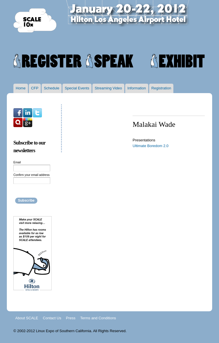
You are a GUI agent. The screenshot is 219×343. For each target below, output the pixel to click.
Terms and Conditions (98, 318)
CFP (34, 88)
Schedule (51, 88)
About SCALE (26, 318)
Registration (161, 88)
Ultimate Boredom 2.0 (151, 146)
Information (136, 88)
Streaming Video (108, 88)
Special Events (77, 88)
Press (70, 318)
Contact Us (52, 318)
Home (21, 88)
